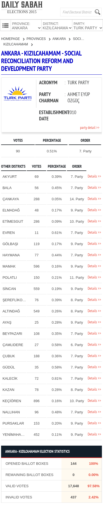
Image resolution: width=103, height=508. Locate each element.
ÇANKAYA (10, 198)
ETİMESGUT (12, 221)
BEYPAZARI (12, 333)
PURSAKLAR (13, 423)
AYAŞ (6, 322)
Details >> (94, 176)
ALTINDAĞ (11, 311)
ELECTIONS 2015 (22, 12)
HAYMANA (11, 254)
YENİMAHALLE (14, 434)
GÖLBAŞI (10, 243)
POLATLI (9, 277)
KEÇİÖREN (11, 400)
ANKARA (61, 38)
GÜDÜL (8, 367)
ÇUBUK (8, 355)
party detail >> (89, 127)
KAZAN (8, 389)
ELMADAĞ (11, 210)
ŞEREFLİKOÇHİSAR (19, 299)
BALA (6, 187)
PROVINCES (38, 38)
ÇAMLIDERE (12, 344)
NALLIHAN (11, 412)
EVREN (8, 232)
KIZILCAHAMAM (17, 44)
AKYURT (9, 176)
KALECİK (9, 378)
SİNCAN (9, 288)
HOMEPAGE (12, 38)
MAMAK (9, 266)
